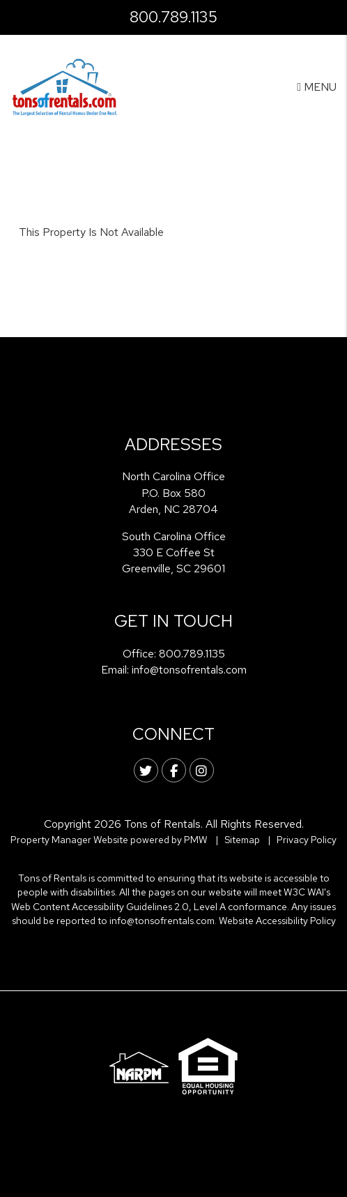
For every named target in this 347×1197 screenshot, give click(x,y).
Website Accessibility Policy (277, 920)
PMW (196, 839)
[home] (64, 86)
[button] (146, 770)
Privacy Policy (307, 839)
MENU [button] (317, 87)
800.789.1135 (173, 17)
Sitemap (242, 839)
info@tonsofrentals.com (189, 669)
